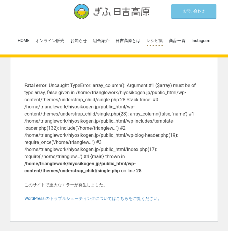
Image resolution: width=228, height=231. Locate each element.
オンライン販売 (49, 40)
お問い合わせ (194, 11)
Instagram (200, 40)
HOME (24, 40)
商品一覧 (177, 40)
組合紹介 (101, 40)
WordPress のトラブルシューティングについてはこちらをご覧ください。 (93, 198)
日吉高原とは (127, 40)
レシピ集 (154, 40)
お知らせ (78, 40)
